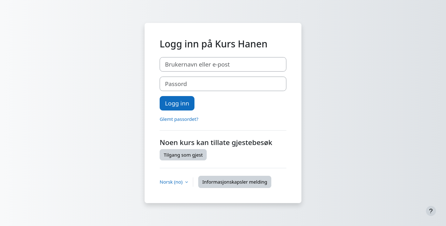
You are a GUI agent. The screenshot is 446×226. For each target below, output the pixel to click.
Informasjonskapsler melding (234, 182)
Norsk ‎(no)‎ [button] (172, 182)
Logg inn (177, 103)
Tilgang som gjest (183, 155)
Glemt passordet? (179, 119)
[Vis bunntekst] (431, 211)
